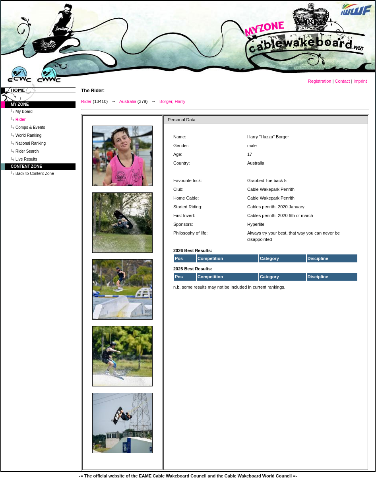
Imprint (360, 81)
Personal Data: (182, 119)
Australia (127, 101)
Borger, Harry (172, 101)
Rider (86, 101)
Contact (342, 81)
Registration (319, 81)
